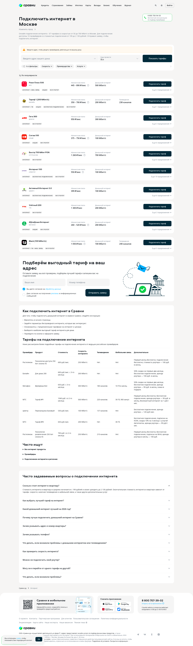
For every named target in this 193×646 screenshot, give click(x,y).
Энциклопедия (25, 622)
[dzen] (158, 634)
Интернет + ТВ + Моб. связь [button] (33, 248)
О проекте (23, 618)
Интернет (34, 588)
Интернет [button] (26, 124)
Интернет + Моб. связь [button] (31, 90)
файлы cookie (45, 639)
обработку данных (53, 289)
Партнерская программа (49, 618)
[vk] (145, 634)
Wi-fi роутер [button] (54, 90)
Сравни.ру (22, 588)
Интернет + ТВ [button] (28, 107)
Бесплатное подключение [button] (54, 107)
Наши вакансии (66, 622)
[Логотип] (27, 628)
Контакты (33, 618)
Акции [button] (44, 90)
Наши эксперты (51, 622)
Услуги (81, 66)
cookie (18, 638)
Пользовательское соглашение (86, 618)
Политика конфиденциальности (114, 618)
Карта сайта (38, 622)
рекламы (55, 293)
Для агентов (66, 618)
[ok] (152, 634)
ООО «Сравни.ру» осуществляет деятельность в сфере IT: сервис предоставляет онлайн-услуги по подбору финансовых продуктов (66, 633)
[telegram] (138, 634)
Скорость (47, 66)
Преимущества (64, 66)
